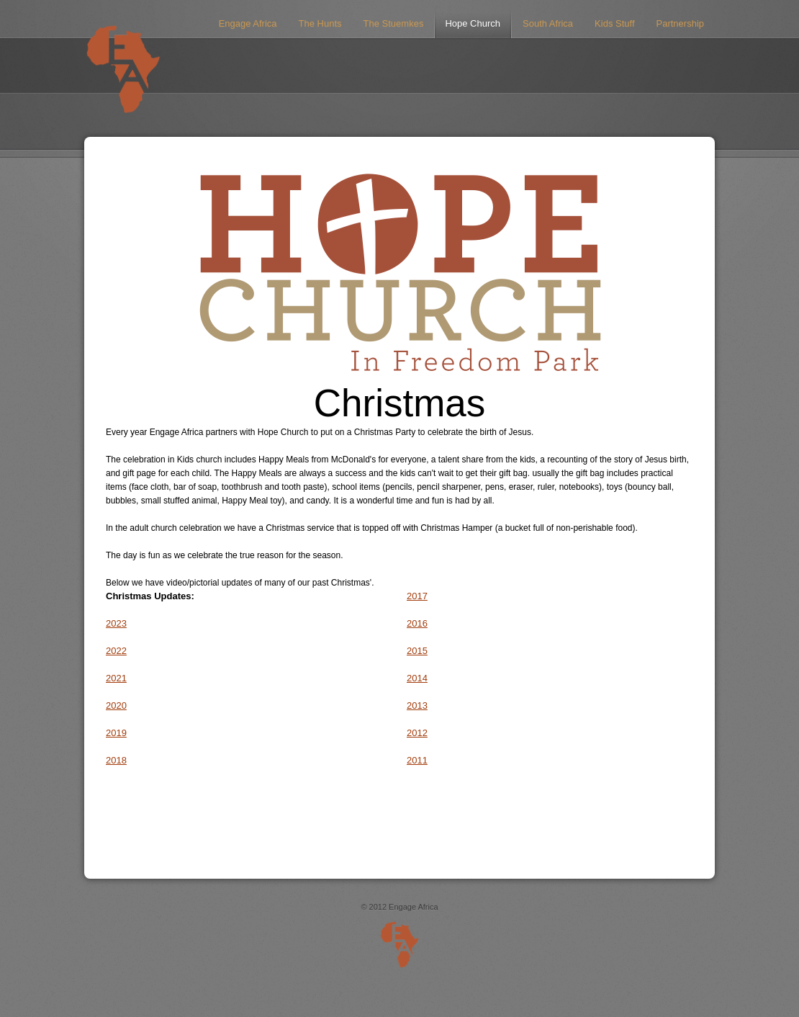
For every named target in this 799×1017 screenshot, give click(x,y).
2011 (417, 760)
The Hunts (320, 23)
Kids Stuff (614, 23)
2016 (417, 623)
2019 (116, 732)
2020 (116, 705)
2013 (417, 705)
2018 (116, 760)
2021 (116, 678)
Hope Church (472, 23)
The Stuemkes (394, 23)
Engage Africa (248, 23)
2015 (417, 650)
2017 (417, 596)
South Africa (548, 23)
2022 (116, 650)
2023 (116, 623)
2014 (417, 678)
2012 (417, 732)
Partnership (680, 23)
